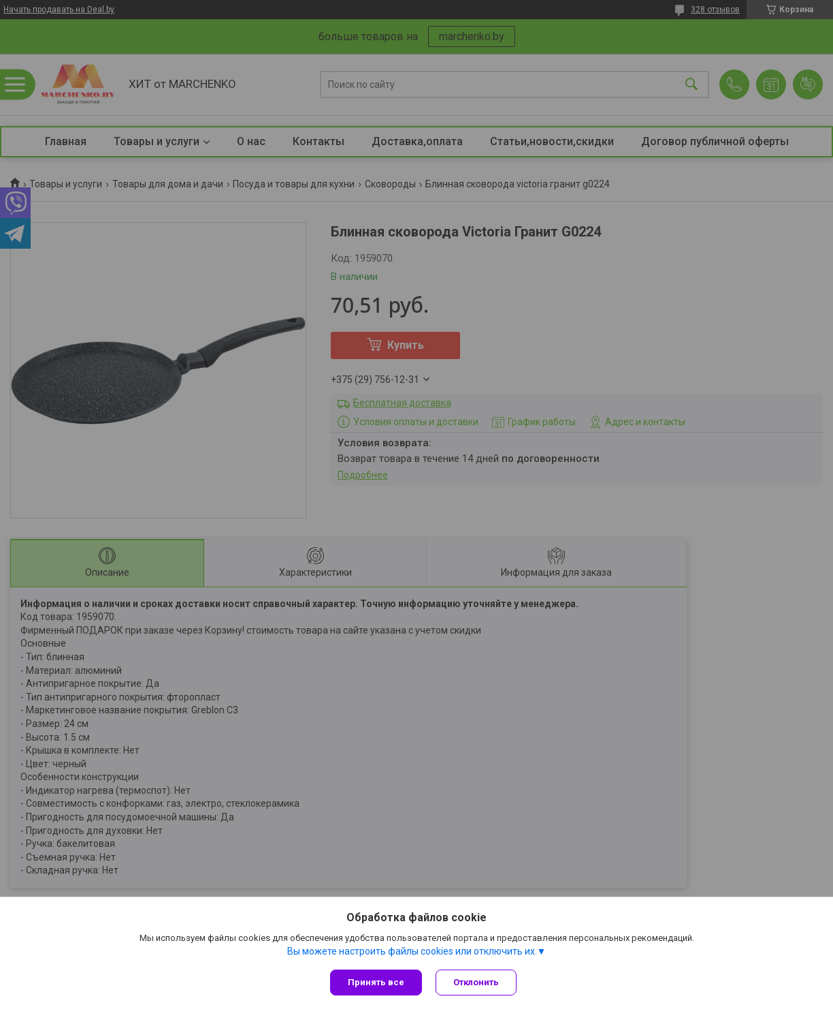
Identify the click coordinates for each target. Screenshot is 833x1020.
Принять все (376, 982)
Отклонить (476, 982)
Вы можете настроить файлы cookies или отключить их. (412, 951)
